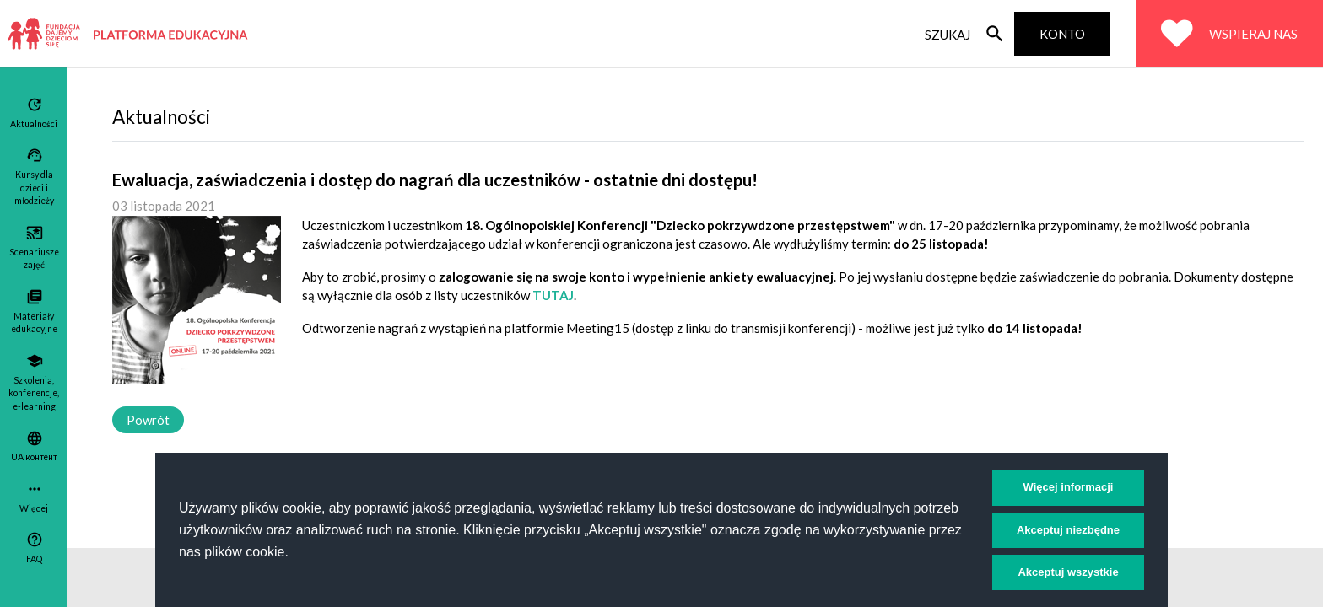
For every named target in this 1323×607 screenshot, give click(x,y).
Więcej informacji (1068, 487)
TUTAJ (553, 295)
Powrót (148, 419)
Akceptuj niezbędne (1068, 530)
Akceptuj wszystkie (1068, 572)
